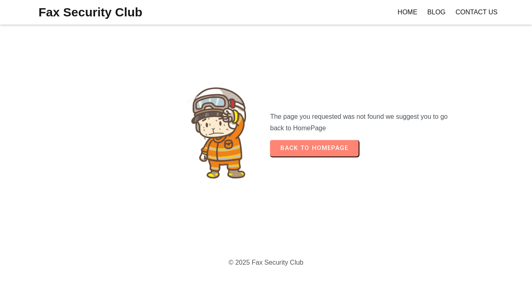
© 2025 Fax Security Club (266, 262)
